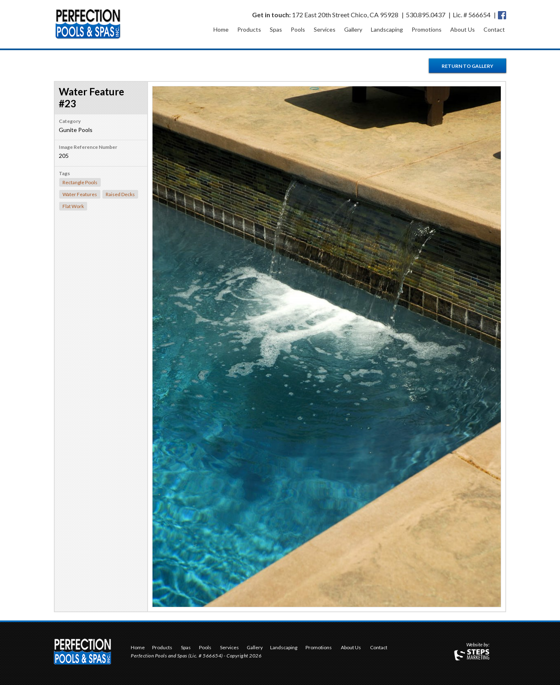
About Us (462, 29)
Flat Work (73, 206)
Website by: (478, 645)
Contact (494, 29)
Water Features (79, 194)
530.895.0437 (425, 15)
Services (325, 29)
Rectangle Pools (79, 182)
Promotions (427, 29)
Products (249, 29)
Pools (298, 29)
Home (221, 29)
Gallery (353, 29)
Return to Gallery (467, 66)
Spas (276, 29)
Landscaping (387, 29)
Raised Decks (120, 194)
